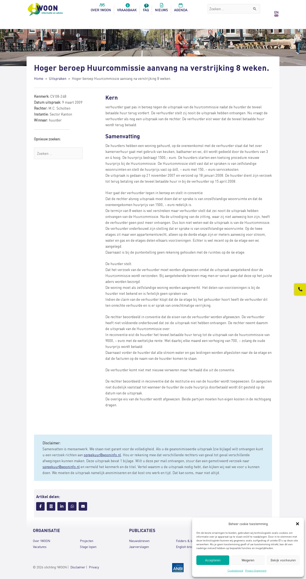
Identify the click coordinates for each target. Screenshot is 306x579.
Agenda (180, 8)
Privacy (94, 567)
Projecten (86, 541)
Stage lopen (88, 547)
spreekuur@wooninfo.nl (102, 454)
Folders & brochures (190, 541)
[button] (297, 524)
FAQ (146, 8)
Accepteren (213, 560)
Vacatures (40, 547)
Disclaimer (77, 567)
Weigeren (248, 560)
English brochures (188, 547)
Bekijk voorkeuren (283, 560)
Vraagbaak (127, 8)
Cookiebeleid (235, 570)
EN (276, 12)
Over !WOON (41, 541)
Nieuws (161, 8)
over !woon (101, 8)
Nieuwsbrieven (139, 541)
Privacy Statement (255, 570)
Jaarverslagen (139, 547)
